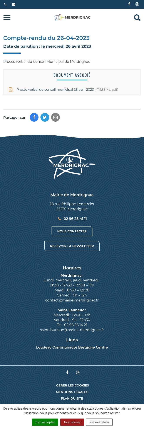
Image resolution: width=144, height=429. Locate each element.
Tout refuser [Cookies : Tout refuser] (72, 422)
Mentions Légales (72, 392)
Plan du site (72, 398)
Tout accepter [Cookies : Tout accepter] (45, 422)
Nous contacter (72, 231)
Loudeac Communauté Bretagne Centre (72, 347)
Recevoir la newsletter (72, 246)
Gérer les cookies (72, 385)
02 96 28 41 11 (72, 219)
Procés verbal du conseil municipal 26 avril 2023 (63, 89)
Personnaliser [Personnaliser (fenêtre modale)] (99, 422)
